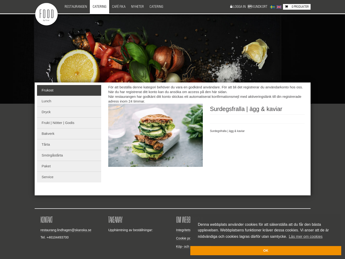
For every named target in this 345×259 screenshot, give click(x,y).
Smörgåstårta (52, 155)
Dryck (46, 112)
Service (48, 177)
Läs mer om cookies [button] (306, 236)
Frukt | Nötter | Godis (58, 123)
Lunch (46, 101)
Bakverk (48, 134)
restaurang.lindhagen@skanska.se (66, 230)
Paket (46, 166)
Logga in (239, 6)
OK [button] (265, 250)
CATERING (156, 6)
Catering (99, 6)
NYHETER (137, 6)
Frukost (48, 90)
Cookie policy (186, 238)
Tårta (46, 144)
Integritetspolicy (187, 230)
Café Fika (118, 6)
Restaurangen (76, 6)
